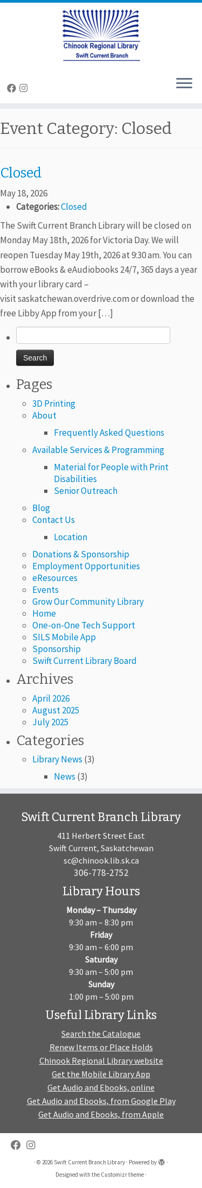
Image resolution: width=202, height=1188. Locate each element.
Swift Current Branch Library (89, 1162)
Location (70, 537)
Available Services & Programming (98, 450)
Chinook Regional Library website (101, 1060)
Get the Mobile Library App (101, 1074)
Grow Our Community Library (88, 601)
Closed (74, 207)
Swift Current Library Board (84, 661)
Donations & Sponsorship (80, 554)
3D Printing (53, 403)
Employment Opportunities (86, 566)
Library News (57, 759)
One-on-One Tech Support (83, 625)
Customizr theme (122, 1174)
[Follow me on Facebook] (13, 88)
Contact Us (53, 520)
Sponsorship (56, 649)
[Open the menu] (184, 84)
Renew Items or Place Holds (101, 1047)
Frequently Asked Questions (109, 433)
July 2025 (50, 722)
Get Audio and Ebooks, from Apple (101, 1114)
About (44, 415)
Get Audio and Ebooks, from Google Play (101, 1100)
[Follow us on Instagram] (25, 88)
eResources (55, 578)
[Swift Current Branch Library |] (101, 35)
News (64, 776)
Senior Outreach (85, 491)
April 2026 (50, 698)
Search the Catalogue (101, 1033)
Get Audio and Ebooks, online (101, 1087)
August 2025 (55, 710)
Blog (41, 508)
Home (44, 613)
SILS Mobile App (64, 637)
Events (45, 590)
